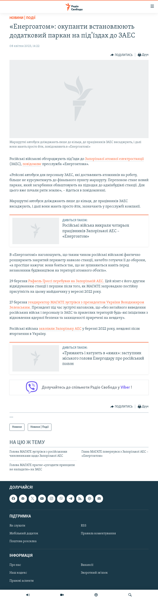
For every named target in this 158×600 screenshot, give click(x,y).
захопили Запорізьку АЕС (60, 329)
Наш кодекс (18, 573)
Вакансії (87, 565)
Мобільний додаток (23, 533)
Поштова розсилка (23, 541)
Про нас (15, 565)
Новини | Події (22, 18)
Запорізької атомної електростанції (114, 159)
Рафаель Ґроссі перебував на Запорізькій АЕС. (66, 281)
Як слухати (17, 525)
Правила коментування (98, 533)
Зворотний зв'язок (94, 573)
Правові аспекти (21, 581)
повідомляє (32, 164)
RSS (83, 525)
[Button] (121, 55)
